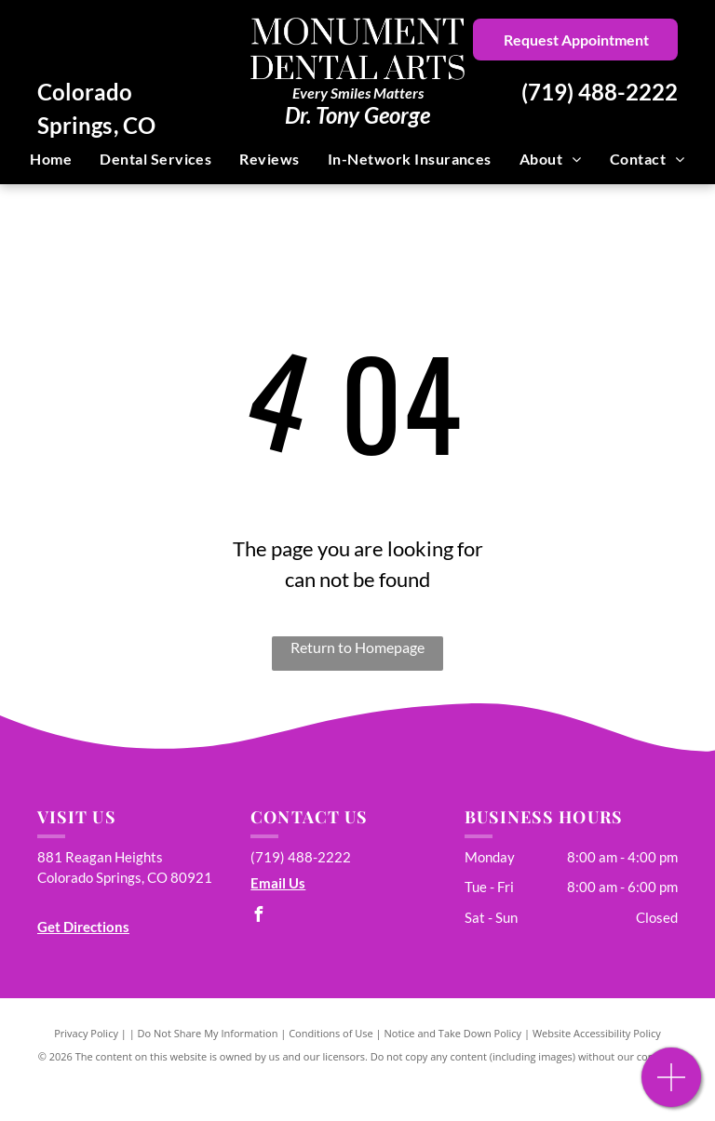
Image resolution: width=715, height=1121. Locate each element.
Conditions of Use (331, 1033)
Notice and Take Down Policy (453, 1033)
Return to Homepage (357, 647)
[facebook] (258, 916)
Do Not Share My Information (208, 1033)
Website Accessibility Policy (597, 1033)
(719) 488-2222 (599, 91)
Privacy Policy (86, 1033)
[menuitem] (51, 159)
